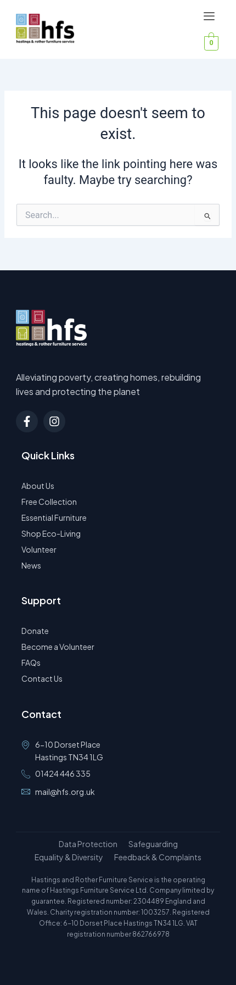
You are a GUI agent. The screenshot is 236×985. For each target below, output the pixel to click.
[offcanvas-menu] (209, 16)
